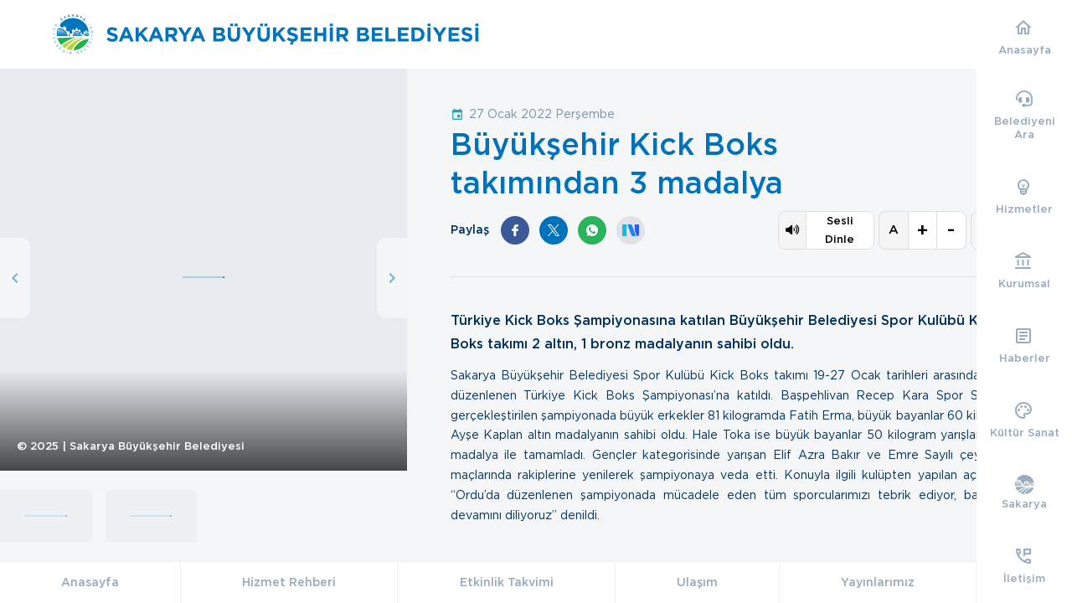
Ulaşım (697, 582)
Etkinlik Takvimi (507, 582)
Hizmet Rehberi (289, 582)
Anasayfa (90, 582)
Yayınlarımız (878, 582)
